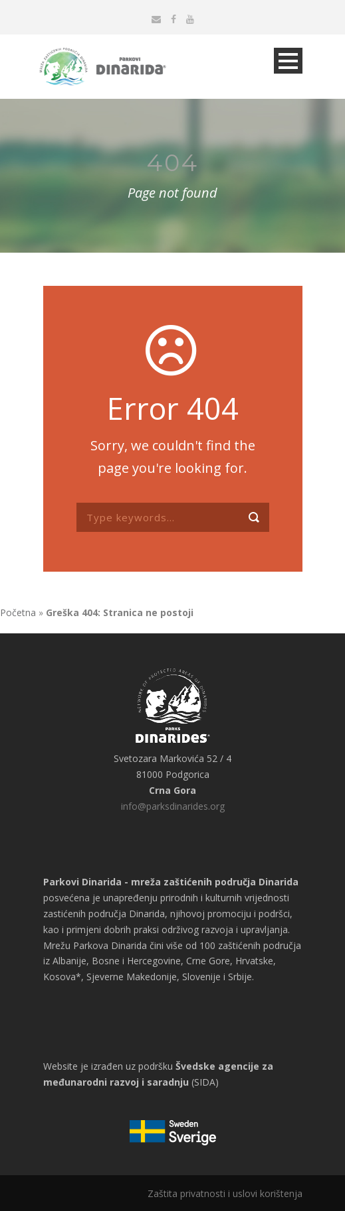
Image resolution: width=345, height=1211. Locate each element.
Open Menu (288, 61)
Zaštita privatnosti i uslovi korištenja (225, 1193)
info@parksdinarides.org (173, 806)
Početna (18, 612)
